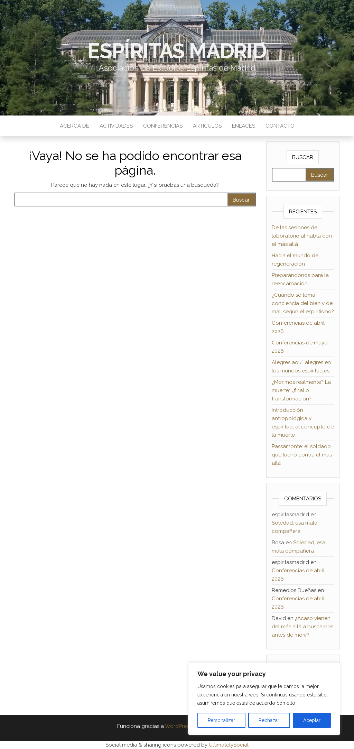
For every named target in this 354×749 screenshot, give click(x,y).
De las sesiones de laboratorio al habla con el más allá (302, 235)
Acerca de (74, 126)
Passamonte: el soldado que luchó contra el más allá (302, 454)
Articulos (207, 126)
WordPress (178, 726)
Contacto (280, 126)
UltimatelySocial (229, 745)
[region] (264, 699)
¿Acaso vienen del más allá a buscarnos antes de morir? (302, 626)
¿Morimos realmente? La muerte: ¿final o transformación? (301, 390)
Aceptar (311, 720)
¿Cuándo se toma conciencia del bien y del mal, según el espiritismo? (303, 303)
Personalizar (221, 720)
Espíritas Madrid (177, 51)
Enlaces (243, 126)
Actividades (116, 126)
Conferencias (163, 126)
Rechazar (269, 720)
